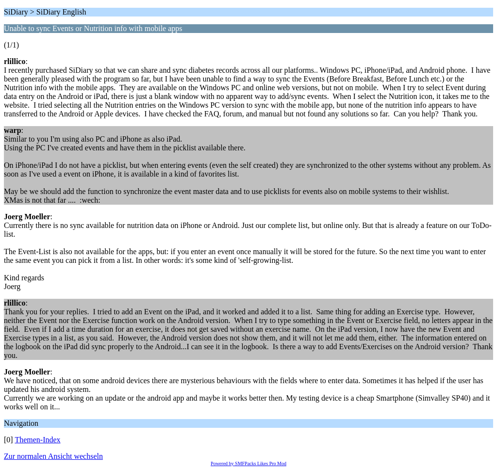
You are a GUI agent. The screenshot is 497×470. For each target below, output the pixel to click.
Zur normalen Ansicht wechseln (53, 456)
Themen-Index (37, 440)
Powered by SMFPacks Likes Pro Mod (248, 463)
